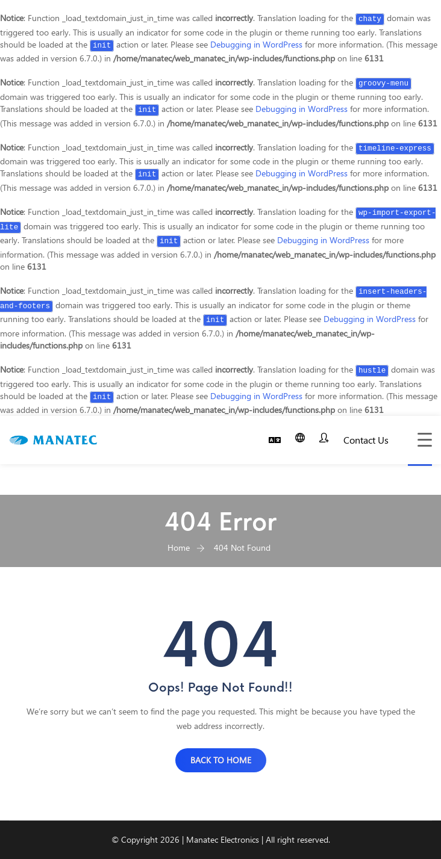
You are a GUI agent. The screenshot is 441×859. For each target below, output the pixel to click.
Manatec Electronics (222, 839)
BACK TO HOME (220, 760)
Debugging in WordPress (256, 44)
